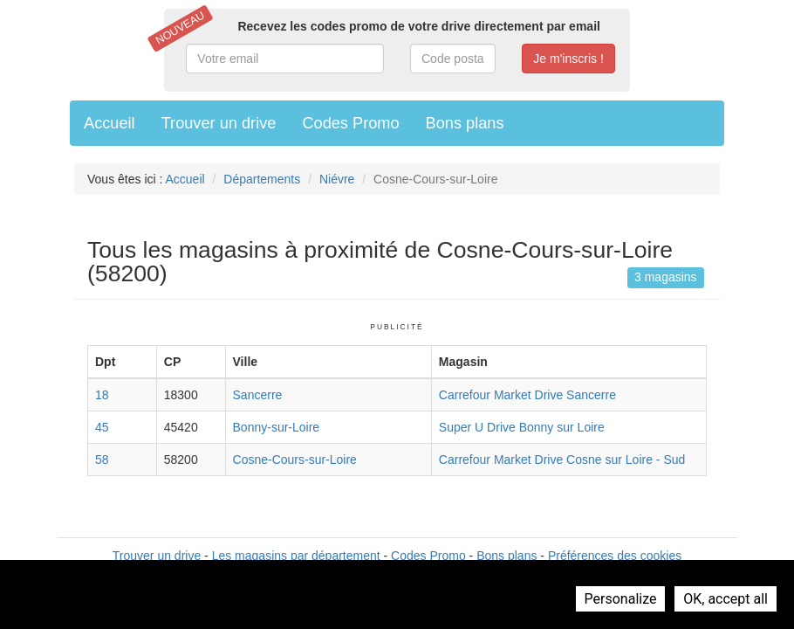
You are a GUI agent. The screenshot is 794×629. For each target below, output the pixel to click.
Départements (261, 179)
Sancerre (258, 395)
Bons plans (465, 123)
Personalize (621, 599)
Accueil (109, 123)
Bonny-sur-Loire (276, 427)
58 (102, 460)
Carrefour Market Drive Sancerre (527, 395)
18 (102, 395)
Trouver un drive (219, 123)
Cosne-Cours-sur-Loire (295, 460)
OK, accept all (725, 599)
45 (102, 427)
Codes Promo (350, 123)
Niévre (336, 179)
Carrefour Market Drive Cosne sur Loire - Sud (562, 460)
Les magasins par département (296, 556)
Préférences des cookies (614, 556)
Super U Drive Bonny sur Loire (522, 427)
